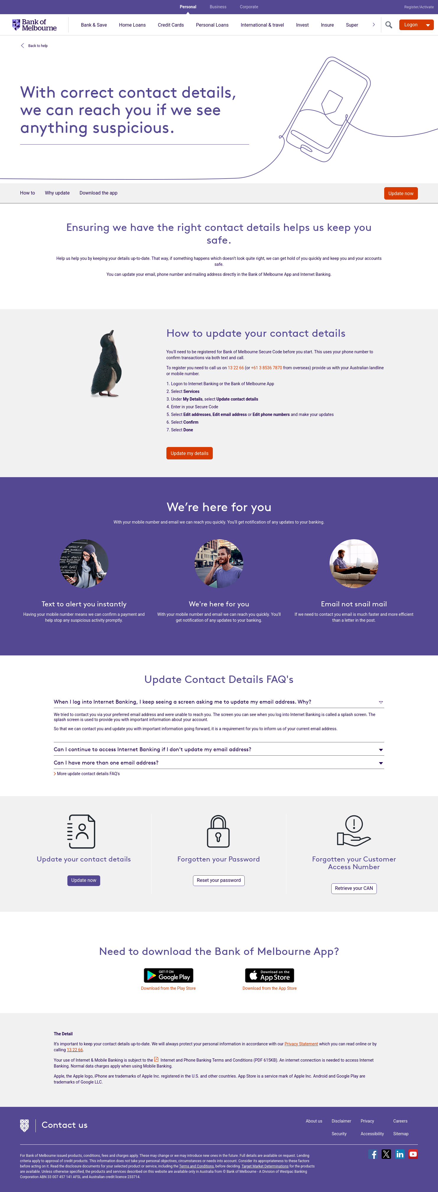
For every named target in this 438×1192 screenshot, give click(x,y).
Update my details (190, 453)
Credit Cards (171, 25)
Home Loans (132, 25)
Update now (401, 193)
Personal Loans (212, 25)
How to (27, 193)
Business (218, 6)
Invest (302, 25)
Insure (327, 25)
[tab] (219, 701)
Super (352, 25)
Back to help (37, 45)
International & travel (262, 25)
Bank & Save (94, 25)
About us (314, 1121)
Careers (400, 1121)
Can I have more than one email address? (106, 762)
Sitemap (400, 1133)
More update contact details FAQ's (88, 773)
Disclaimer (341, 1121)
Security (339, 1133)
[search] (390, 25)
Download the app (98, 193)
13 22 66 (236, 367)
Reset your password (219, 880)
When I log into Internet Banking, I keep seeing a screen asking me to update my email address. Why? (182, 701)
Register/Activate (419, 7)
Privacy (367, 1121)
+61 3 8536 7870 (266, 367)
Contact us (65, 1125)
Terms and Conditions (196, 1166)
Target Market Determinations (264, 1166)
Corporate (249, 6)
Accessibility (372, 1133)
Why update (57, 193)
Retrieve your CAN (354, 888)
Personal (188, 6)
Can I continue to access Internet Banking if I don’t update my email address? (152, 749)
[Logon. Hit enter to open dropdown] (416, 25)
